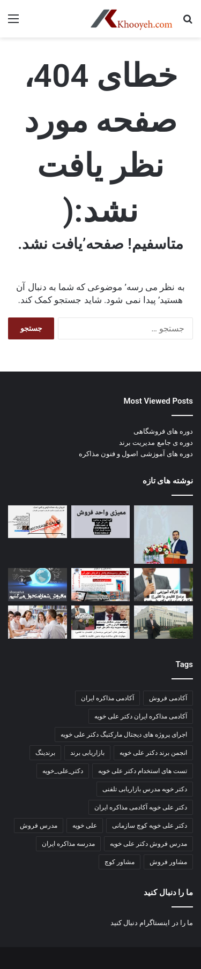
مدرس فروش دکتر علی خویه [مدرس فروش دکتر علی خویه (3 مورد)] (148, 843)
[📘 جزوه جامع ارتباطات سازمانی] (163, 534)
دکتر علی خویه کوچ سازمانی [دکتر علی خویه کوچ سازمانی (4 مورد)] (149, 825)
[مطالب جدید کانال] (37, 622)
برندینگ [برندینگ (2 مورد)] (45, 752)
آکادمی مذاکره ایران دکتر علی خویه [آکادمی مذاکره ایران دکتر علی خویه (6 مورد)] (140, 716)
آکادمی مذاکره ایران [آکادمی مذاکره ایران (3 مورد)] (107, 698)
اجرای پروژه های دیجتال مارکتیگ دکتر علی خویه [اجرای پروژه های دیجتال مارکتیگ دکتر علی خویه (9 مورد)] (124, 734)
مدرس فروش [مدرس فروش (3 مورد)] (38, 825)
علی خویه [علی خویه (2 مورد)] (84, 825)
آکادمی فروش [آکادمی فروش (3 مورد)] (168, 698)
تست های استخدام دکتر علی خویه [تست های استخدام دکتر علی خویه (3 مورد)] (142, 771)
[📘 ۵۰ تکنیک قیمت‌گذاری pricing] (163, 622)
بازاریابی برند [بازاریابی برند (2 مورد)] (87, 752)
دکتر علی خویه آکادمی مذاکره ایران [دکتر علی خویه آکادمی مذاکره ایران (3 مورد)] (140, 807)
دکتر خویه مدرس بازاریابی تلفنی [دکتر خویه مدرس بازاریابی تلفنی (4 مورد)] (144, 789)
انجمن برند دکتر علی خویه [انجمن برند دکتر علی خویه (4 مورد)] (153, 752)
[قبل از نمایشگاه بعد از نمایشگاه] (37, 522)
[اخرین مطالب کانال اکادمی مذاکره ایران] (100, 622)
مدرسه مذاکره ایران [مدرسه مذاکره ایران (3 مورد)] (68, 843)
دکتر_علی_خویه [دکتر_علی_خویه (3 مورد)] (62, 771)
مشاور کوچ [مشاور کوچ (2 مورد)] (120, 862)
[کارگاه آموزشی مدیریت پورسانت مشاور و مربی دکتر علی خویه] (37, 584)
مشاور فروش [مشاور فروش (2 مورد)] (168, 862)
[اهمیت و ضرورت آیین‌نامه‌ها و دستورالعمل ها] (100, 522)
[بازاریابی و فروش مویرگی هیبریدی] (100, 584)
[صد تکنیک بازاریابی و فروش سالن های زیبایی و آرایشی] (163, 584)
